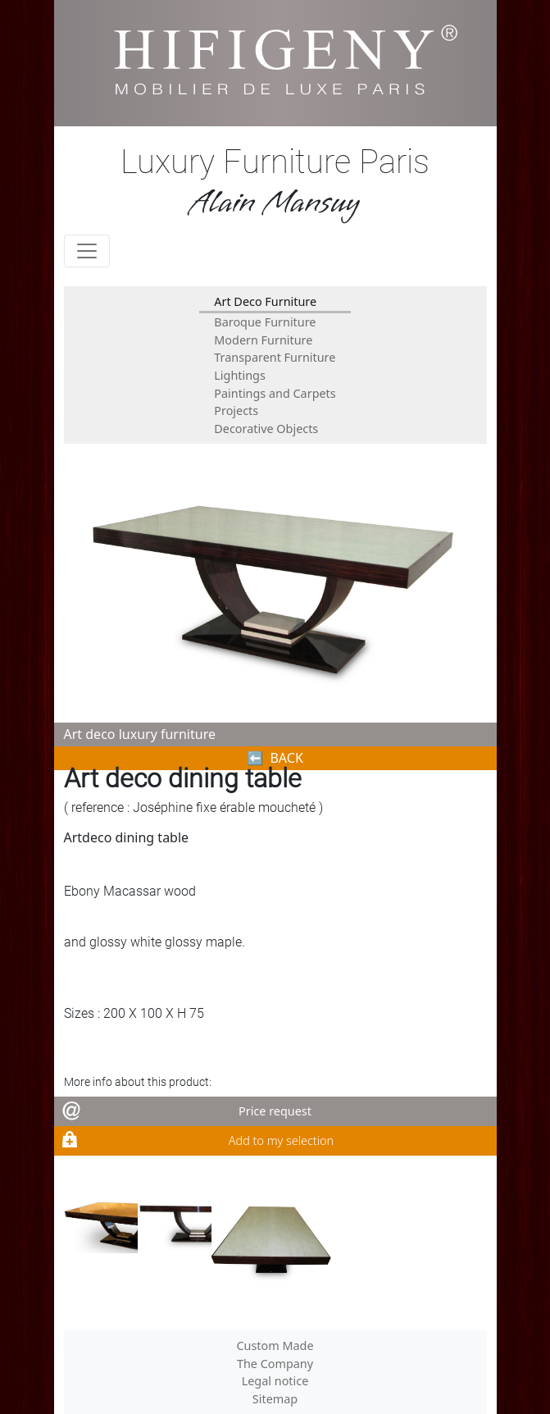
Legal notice (275, 1381)
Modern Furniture (263, 340)
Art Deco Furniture (265, 301)
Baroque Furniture (265, 322)
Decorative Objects (266, 428)
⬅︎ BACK (275, 758)
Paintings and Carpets (274, 393)
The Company (275, 1363)
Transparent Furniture (274, 357)
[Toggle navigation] (87, 251)
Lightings (240, 375)
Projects (236, 410)
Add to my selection (281, 1140)
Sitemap (275, 1399)
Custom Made (274, 1345)
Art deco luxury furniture (140, 734)
